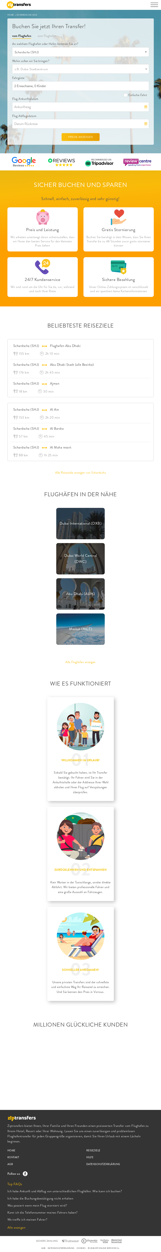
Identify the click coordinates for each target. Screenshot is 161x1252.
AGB (10, 1164)
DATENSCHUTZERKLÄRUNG (103, 1164)
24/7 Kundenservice (42, 279)
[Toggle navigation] (154, 7)
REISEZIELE (93, 1150)
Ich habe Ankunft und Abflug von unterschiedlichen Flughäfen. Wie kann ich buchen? (64, 1191)
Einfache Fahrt (135, 95)
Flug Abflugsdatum (24, 116)
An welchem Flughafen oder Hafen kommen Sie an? (45, 44)
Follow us (16, 1173)
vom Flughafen (21, 36)
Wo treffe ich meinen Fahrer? (27, 1219)
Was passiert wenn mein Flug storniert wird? (37, 1205)
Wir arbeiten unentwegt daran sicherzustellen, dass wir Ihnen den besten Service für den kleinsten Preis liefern (42, 241)
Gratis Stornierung (118, 230)
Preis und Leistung (42, 230)
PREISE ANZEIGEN (80, 137)
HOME (11, 14)
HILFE (90, 1157)
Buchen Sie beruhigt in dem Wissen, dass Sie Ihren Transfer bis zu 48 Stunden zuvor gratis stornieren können (118, 241)
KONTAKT (13, 1157)
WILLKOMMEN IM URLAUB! (80, 760)
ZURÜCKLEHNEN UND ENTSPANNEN (80, 870)
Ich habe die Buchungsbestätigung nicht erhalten (40, 1198)
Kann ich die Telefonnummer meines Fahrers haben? (42, 1212)
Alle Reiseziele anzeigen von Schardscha (80, 472)
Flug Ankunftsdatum (25, 99)
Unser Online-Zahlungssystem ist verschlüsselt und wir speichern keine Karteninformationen (118, 289)
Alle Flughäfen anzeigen (80, 662)
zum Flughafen (47, 36)
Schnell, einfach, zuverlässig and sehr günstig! (80, 199)
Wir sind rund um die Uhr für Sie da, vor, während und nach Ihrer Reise (43, 289)
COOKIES (81, 1248)
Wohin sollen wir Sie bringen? (30, 61)
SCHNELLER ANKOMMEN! (80, 970)
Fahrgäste (18, 78)
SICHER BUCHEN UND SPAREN (80, 184)
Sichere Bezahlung (118, 279)
